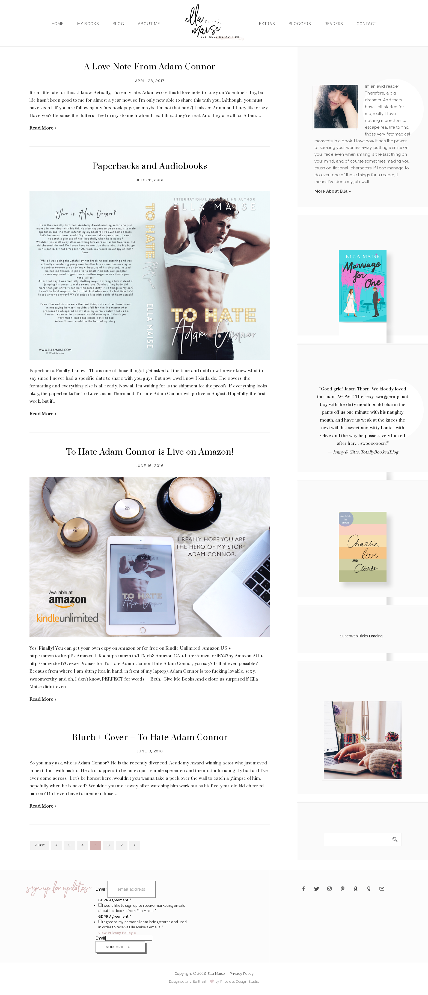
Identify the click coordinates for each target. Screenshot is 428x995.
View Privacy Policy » (117, 933)
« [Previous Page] (56, 845)
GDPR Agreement (114, 900)
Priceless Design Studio (239, 982)
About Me (149, 24)
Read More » (43, 128)
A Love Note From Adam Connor (150, 66)
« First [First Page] (39, 845)
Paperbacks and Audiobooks (149, 166)
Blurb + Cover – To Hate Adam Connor (149, 737)
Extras (267, 24)
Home (58, 24)
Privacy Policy (242, 973)
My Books (88, 24)
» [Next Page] (135, 845)
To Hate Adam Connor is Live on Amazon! (149, 452)
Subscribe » (118, 947)
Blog (118, 24)
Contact (366, 24)
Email (102, 889)
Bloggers (300, 24)
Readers (334, 24)
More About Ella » (332, 191)
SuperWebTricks (354, 636)
